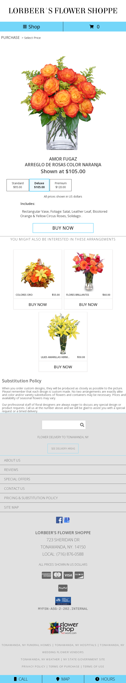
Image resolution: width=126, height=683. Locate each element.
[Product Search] (64, 424)
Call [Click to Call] (21, 679)
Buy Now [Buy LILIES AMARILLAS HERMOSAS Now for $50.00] (63, 367)
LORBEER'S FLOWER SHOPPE (63, 11)
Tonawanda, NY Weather (40, 659)
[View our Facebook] (59, 522)
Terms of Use (93, 666)
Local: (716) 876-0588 (63, 554)
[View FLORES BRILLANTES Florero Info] (88, 271)
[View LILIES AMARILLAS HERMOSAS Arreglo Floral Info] (63, 334)
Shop (31, 26)
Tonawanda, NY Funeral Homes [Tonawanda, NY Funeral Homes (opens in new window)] (26, 645)
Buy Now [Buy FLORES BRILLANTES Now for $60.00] (88, 304)
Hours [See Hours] (105, 679)
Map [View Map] (63, 679)
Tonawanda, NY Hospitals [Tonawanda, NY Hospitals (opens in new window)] (76, 645)
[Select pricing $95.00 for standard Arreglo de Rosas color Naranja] (18, 185)
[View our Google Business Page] (66, 522)
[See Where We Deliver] (63, 448)
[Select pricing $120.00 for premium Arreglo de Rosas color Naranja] (60, 185)
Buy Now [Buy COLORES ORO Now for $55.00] (38, 304)
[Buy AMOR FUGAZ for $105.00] (63, 228)
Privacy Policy (33, 666)
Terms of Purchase (64, 666)
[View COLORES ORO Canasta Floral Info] (38, 271)
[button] (63, 601)
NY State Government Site (84, 659)
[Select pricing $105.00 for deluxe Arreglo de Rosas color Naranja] (39, 185)
